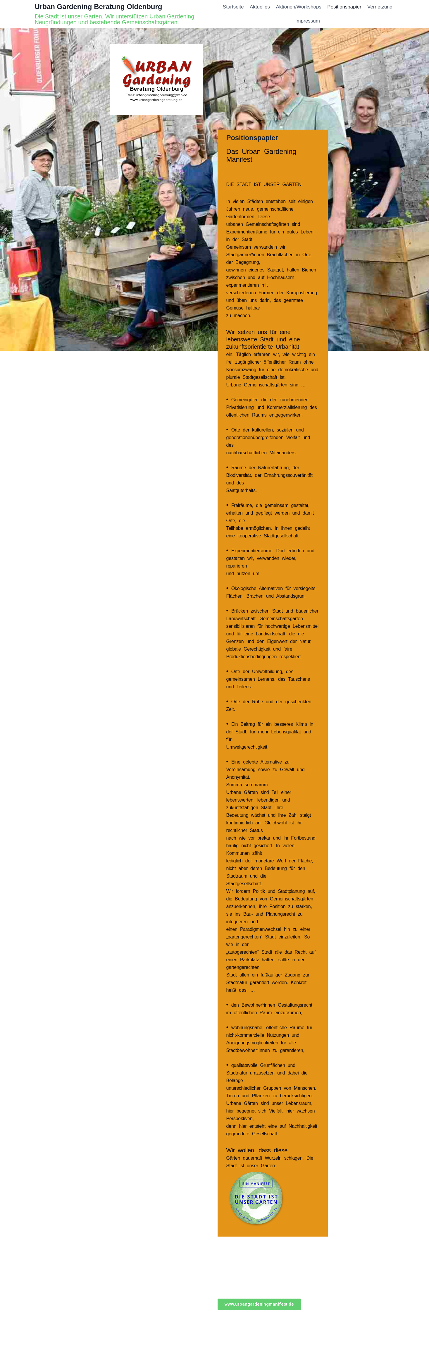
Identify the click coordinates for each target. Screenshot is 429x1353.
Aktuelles (260, 7)
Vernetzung (379, 7)
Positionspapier (344, 7)
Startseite (233, 7)
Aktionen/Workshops (298, 7)
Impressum (307, 21)
